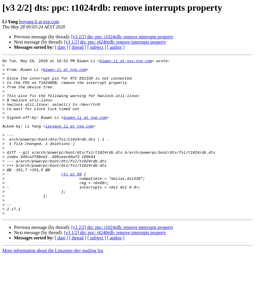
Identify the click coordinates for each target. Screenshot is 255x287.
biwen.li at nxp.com (64, 72)
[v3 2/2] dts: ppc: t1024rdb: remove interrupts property (122, 36)
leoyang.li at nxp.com (39, 21)
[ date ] (61, 47)
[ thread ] (77, 47)
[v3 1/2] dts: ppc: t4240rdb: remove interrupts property (115, 42)
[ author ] (116, 47)
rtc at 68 (71, 197)
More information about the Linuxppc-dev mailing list (52, 281)
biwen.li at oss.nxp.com (126, 61)
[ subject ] (96, 47)
